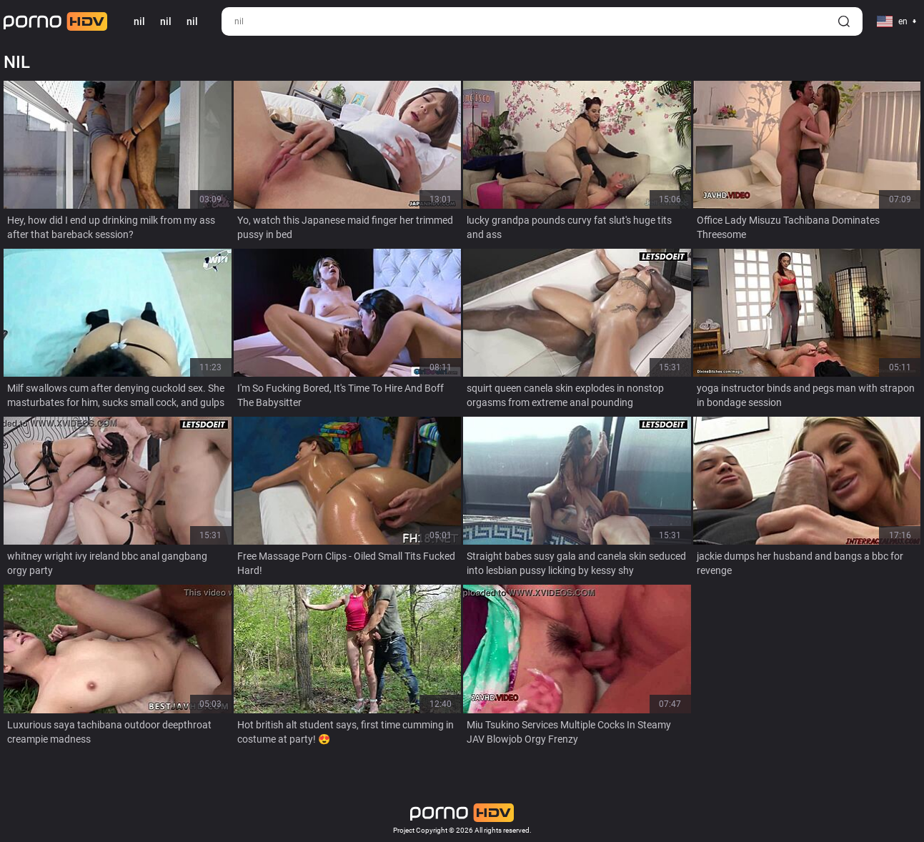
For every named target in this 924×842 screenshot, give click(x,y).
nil (166, 21)
